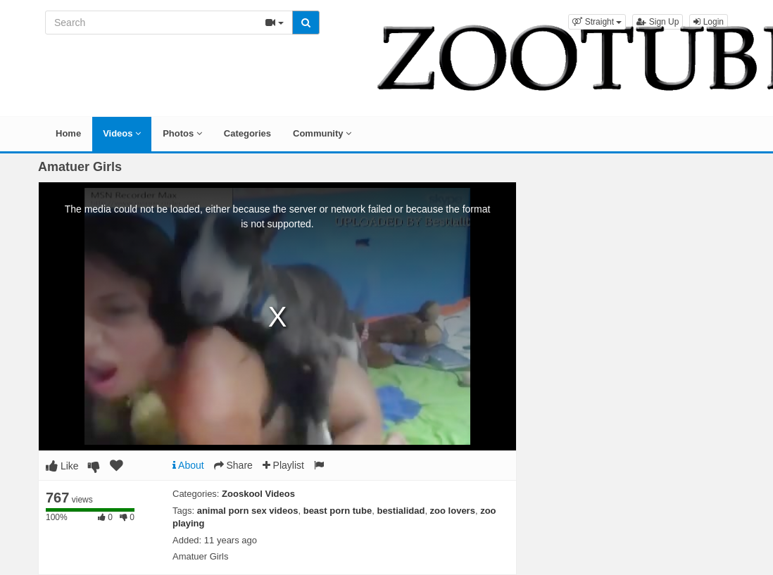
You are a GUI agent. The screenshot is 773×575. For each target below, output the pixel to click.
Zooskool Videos (258, 493)
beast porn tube (337, 510)
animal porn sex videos (247, 510)
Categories (247, 133)
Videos (122, 133)
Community (322, 133)
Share (233, 465)
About (188, 465)
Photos (182, 133)
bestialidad (401, 510)
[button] (597, 22)
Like (62, 466)
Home (68, 133)
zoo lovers (452, 510)
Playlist (283, 465)
